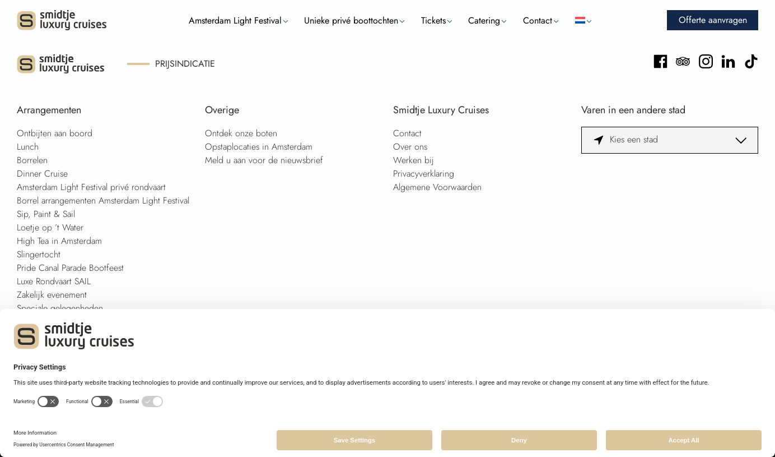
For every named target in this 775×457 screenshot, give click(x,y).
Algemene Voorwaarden (437, 187)
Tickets (433, 20)
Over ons (410, 146)
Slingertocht (38, 254)
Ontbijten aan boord (54, 133)
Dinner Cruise (42, 173)
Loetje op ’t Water (50, 227)
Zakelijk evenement (52, 294)
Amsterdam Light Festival (235, 20)
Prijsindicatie (185, 63)
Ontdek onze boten (241, 133)
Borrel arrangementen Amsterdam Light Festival (103, 200)
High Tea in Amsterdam (59, 240)
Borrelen (32, 160)
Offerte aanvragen (713, 19)
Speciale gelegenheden (60, 308)
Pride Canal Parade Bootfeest (70, 267)
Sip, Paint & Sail (46, 213)
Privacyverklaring (423, 173)
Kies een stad (634, 139)
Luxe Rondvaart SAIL (54, 281)
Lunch (28, 146)
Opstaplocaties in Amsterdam (258, 146)
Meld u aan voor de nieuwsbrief (264, 160)
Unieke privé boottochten (351, 20)
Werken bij (413, 160)
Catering (484, 20)
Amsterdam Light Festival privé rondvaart (91, 187)
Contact (537, 20)
